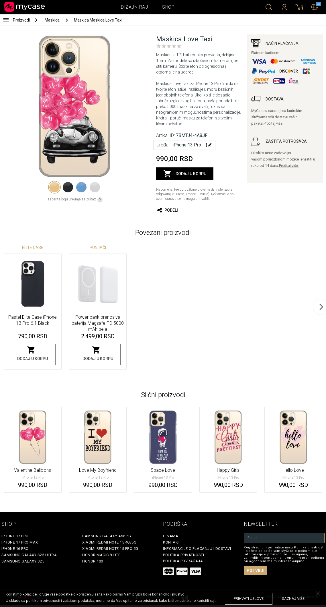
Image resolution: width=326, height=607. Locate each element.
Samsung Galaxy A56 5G (106, 536)
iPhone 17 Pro (15, 536)
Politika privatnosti (183, 555)
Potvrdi (255, 570)
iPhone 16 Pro (15, 548)
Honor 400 (92, 561)
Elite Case (32, 247)
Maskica (52, 20)
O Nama (170, 536)
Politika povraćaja (183, 561)
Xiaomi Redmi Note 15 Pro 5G (110, 548)
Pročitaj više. (273, 123)
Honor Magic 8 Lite (101, 555)
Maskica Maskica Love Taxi (98, 20)
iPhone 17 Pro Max (19, 542)
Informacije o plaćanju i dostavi (197, 548)
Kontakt (171, 542)
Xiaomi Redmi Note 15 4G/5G (109, 542)
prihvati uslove (249, 598)
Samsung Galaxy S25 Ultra (29, 555)
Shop (168, 7)
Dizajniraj (134, 7)
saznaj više (293, 598)
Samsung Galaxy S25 (22, 561)
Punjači (98, 247)
